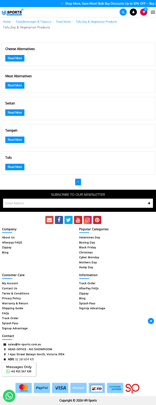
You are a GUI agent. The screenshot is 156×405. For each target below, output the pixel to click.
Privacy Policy (11, 298)
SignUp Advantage (92, 308)
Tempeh (11, 130)
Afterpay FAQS (12, 242)
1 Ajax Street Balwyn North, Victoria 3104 (33, 354)
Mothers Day (88, 262)
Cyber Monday (89, 257)
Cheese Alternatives (20, 49)
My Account (10, 283)
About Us (8, 237)
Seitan (10, 103)
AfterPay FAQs (89, 288)
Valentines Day (89, 237)
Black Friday (87, 247)
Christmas (86, 252)
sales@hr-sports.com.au (21, 344)
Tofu (8, 158)
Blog (5, 252)
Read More (15, 58)
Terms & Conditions (15, 293)
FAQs (5, 313)
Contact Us (9, 288)
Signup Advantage (15, 328)
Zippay (6, 247)
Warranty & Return (15, 303)
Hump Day (86, 267)
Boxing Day (87, 242)
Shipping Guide (12, 308)
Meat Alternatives (18, 76)
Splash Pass (10, 323)
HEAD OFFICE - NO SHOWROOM (27, 349)
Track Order (10, 318)
